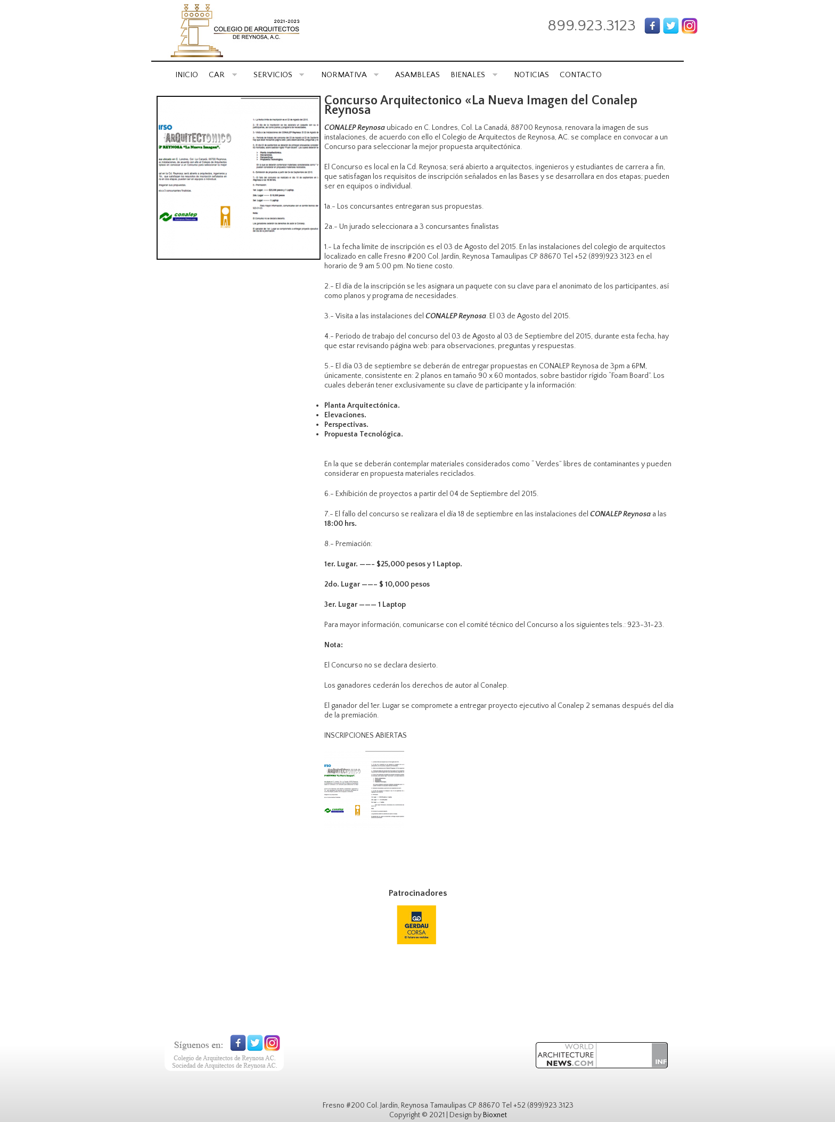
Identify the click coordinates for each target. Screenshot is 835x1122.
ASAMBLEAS (417, 75)
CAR (223, 75)
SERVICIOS (279, 75)
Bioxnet (495, 1115)
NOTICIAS (531, 75)
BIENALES (474, 75)
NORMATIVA (350, 75)
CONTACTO (581, 75)
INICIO (186, 75)
